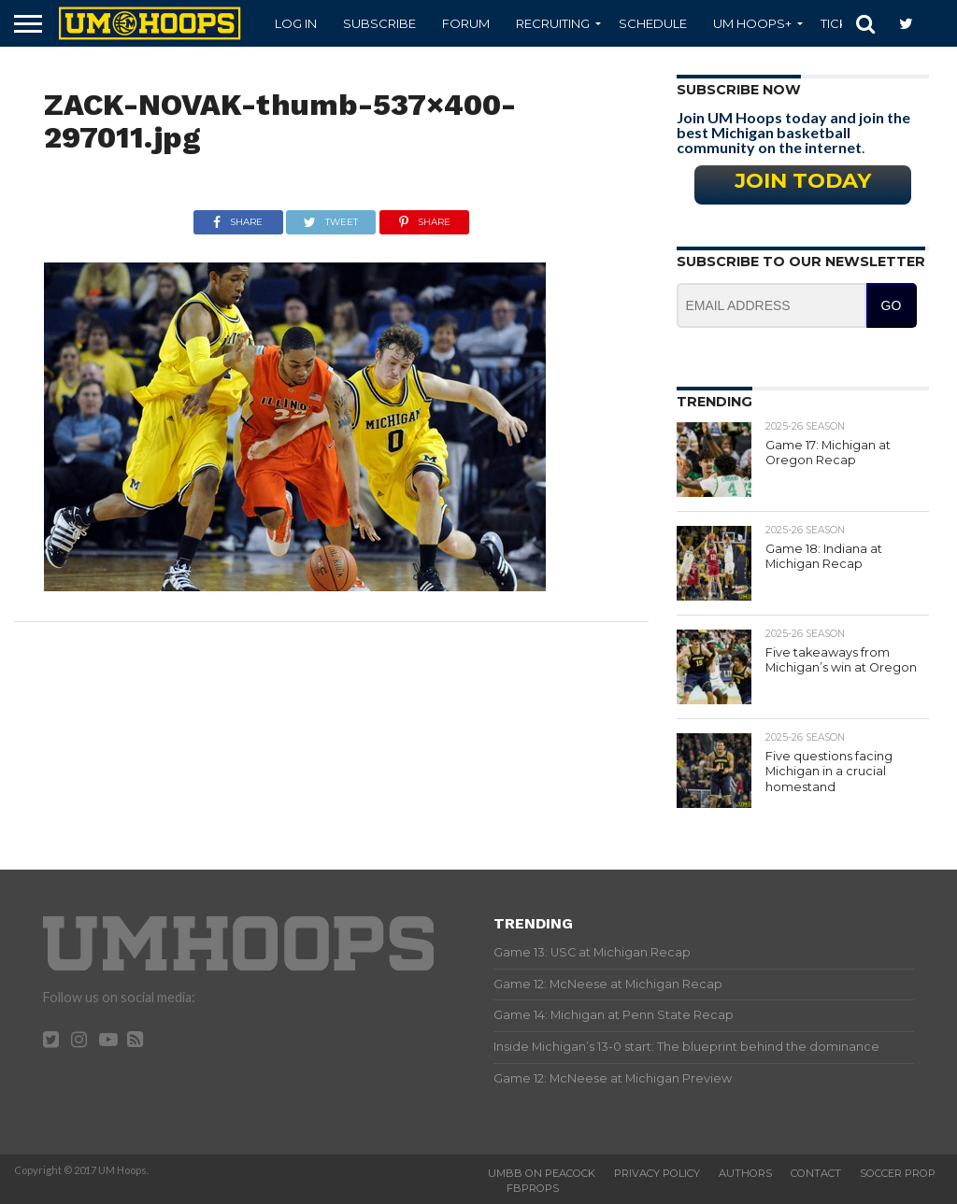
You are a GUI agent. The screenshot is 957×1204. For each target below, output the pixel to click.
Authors (745, 1173)
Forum (466, 23)
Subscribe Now (739, 89)
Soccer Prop (898, 1173)
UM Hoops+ (752, 23)
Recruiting (553, 23)
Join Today (803, 180)
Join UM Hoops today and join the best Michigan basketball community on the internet (793, 132)
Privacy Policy (657, 1173)
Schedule (653, 23)
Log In (296, 23)
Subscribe (379, 23)
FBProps (533, 1188)
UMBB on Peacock (541, 1173)
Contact (816, 1173)
